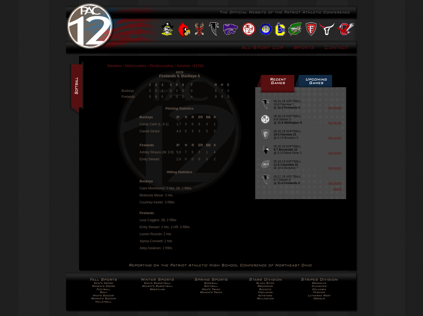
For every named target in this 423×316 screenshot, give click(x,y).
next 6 (337, 188)
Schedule (183, 65)
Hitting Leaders (135, 65)
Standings (114, 65)
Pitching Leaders (162, 65)
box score (335, 107)
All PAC (198, 65)
